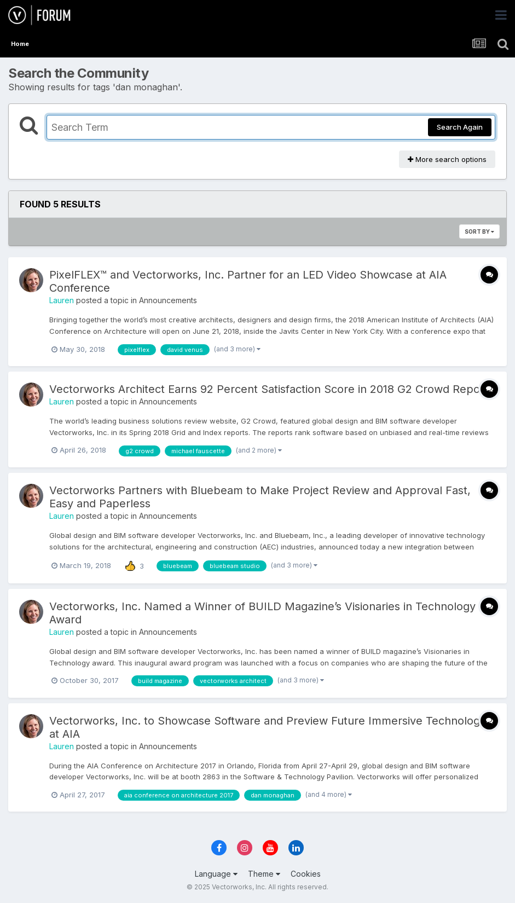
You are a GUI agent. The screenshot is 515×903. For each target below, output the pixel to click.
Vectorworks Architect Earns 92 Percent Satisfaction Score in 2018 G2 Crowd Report (268, 389)
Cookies (306, 873)
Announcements (168, 300)
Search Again (460, 127)
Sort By (479, 231)
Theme (264, 873)
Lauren (61, 300)
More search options (447, 159)
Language (216, 873)
